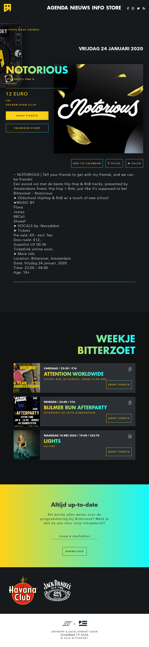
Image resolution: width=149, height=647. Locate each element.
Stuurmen (68, 634)
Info (98, 8)
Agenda (57, 8)
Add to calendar (87, 163)
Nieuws (80, 8)
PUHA (84, 634)
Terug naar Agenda (22, 29)
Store (113, 8)
